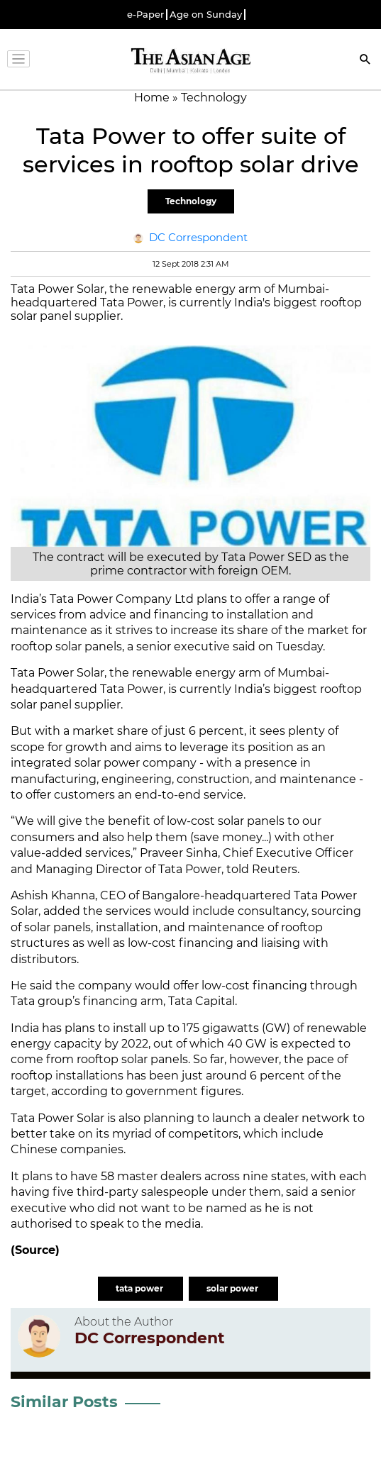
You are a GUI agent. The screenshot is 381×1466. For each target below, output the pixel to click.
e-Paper (145, 14)
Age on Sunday (206, 14)
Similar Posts (64, 1401)
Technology (190, 201)
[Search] (365, 61)
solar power (233, 1288)
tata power (140, 1288)
